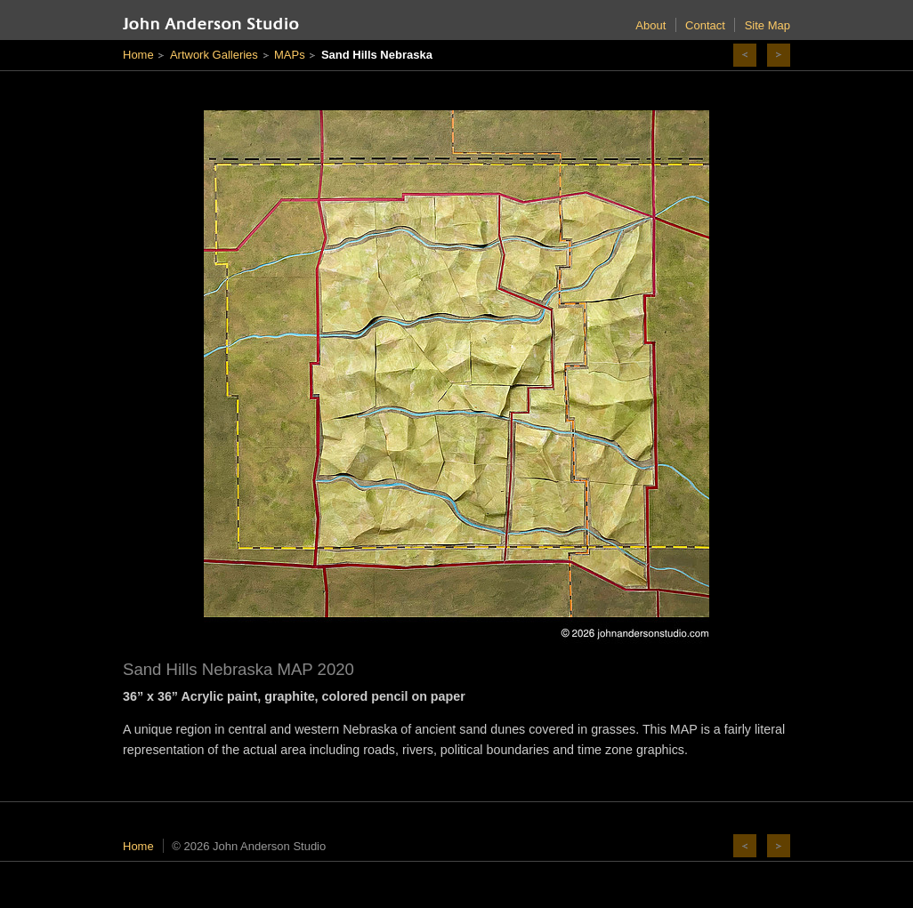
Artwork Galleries (214, 54)
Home (138, 54)
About (650, 25)
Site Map (767, 25)
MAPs (289, 54)
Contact (705, 25)
